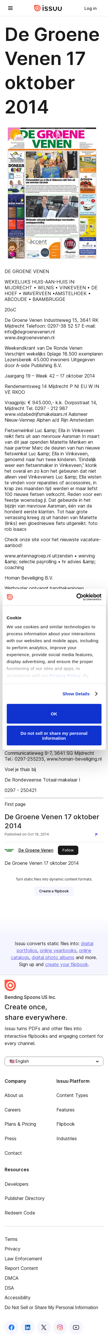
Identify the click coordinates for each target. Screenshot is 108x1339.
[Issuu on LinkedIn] (28, 1327)
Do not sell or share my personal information (54, 736)
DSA (9, 1288)
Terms (11, 1239)
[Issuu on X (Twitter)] (44, 1327)
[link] (90, 8)
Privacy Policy (65, 675)
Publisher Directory (25, 1198)
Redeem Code (20, 1213)
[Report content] (97, 834)
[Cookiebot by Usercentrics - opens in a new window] (76, 597)
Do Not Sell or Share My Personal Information (51, 1307)
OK (54, 713)
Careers (13, 1110)
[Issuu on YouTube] (76, 1327)
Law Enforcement (23, 1259)
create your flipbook (66, 964)
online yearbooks (58, 950)
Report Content (21, 1268)
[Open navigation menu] (10, 8)
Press (10, 1138)
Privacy (12, 1249)
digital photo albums (53, 957)
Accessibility (18, 1297)
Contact (13, 1153)
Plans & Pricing (20, 1124)
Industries (66, 1138)
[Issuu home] (48, 8)
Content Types (72, 1095)
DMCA (11, 1278)
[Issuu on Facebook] (11, 1327)
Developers (17, 1184)
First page (15, 804)
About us (14, 1095)
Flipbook (65, 1124)
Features (65, 1110)
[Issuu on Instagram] (60, 1327)
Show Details (76, 693)
